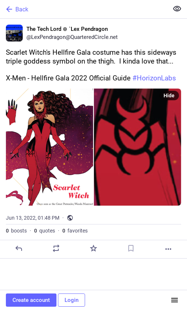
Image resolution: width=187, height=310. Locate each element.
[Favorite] (93, 248)
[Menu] (174, 300)
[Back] (83, 9)
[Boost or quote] (56, 248)
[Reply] (18, 248)
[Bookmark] (130, 248)
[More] (168, 249)
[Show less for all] (177, 9)
